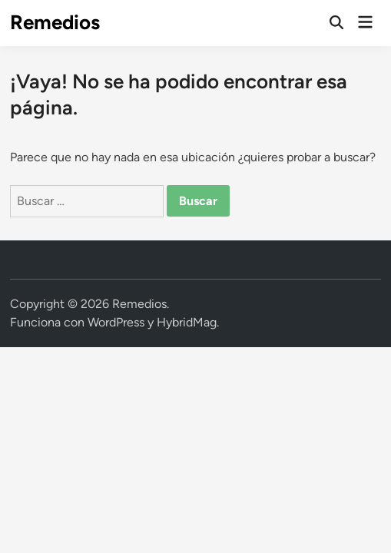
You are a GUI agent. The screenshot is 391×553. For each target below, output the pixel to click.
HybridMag (187, 322)
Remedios (55, 22)
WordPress (116, 322)
